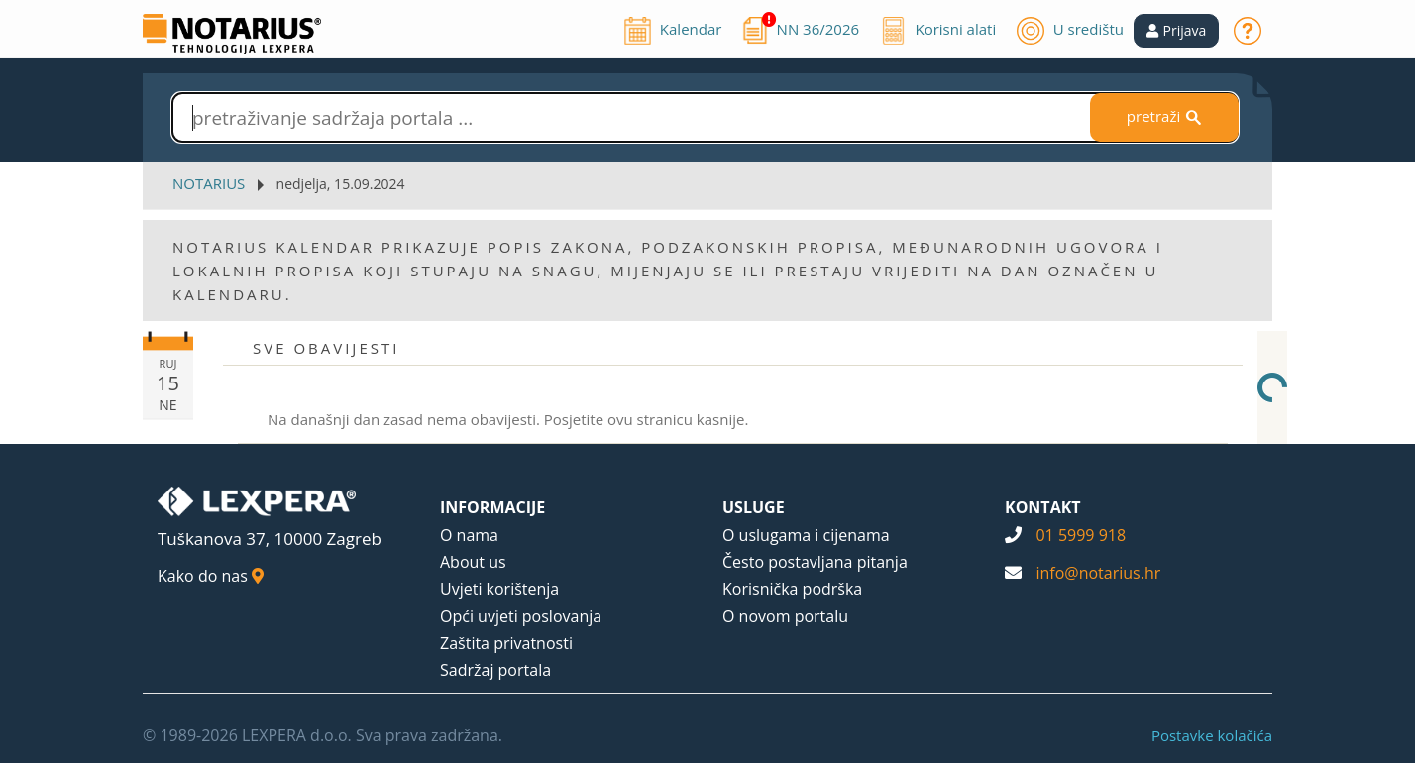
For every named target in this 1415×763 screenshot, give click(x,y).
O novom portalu (785, 616)
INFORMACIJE (492, 507)
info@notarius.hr (1097, 573)
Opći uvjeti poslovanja (520, 616)
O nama (469, 535)
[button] (1177, 31)
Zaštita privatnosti (506, 643)
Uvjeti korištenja (499, 589)
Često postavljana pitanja (815, 562)
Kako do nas (211, 576)
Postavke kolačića (1211, 735)
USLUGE (753, 507)
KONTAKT (1043, 507)
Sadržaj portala (495, 670)
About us (473, 562)
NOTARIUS (208, 183)
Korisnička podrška (792, 589)
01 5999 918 (1080, 535)
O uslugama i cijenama (806, 535)
